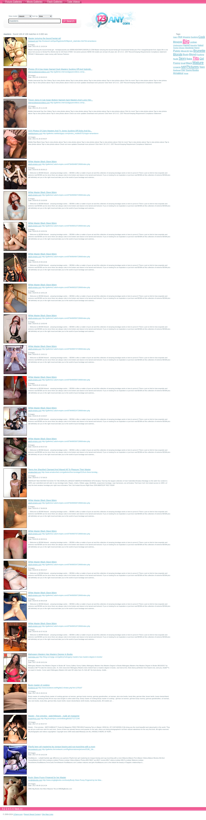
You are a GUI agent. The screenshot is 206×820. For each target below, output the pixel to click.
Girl (201, 58)
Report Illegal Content (32, 814)
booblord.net (33, 688)
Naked (200, 45)
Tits (196, 58)
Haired (186, 45)
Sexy (182, 58)
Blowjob (177, 42)
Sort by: (42, 16)
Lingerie (177, 67)
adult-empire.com (34, 164)
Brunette (199, 50)
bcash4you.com (34, 719)
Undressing (178, 45)
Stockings (189, 48)
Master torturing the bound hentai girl (44, 38)
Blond (192, 54)
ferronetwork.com (34, 749)
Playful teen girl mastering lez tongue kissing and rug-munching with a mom (61, 747)
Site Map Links (47, 814)
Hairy (175, 37)
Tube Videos (73, 1)
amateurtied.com (34, 472)
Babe (189, 58)
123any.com (17, 814)
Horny (196, 48)
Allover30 (185, 51)
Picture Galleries (13, 1)
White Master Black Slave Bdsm (42, 161)
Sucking (194, 37)
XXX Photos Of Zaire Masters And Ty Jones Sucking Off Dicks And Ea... (60, 131)
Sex (191, 51)
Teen (202, 67)
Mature (198, 63)
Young (188, 70)
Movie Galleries (34, 1)
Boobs (195, 70)
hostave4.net (33, 41)
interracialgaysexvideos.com (39, 72)
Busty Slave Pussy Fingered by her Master (47, 777)
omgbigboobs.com (35, 780)
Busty (186, 54)
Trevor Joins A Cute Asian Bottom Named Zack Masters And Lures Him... (60, 100)
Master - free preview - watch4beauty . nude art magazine (53, 716)
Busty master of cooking (38, 685)
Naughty (193, 45)
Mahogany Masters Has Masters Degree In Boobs (50, 654)
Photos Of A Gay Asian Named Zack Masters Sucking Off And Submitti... (60, 69)
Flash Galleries (55, 1)
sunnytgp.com (33, 657)
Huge (186, 73)
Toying (176, 48)
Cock (201, 36)
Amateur (178, 73)
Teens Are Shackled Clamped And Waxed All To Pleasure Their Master (59, 469)
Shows (182, 48)
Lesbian (193, 42)
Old (183, 70)
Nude (175, 59)
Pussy (176, 50)
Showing (186, 37)
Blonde (177, 54)
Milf (183, 66)
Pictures (192, 67)
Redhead (177, 70)
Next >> (18, 809)
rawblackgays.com (35, 133)
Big (186, 41)
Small (183, 63)
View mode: (20, 16)
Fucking (200, 54)
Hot (180, 36)
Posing (176, 63)
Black (189, 63)
